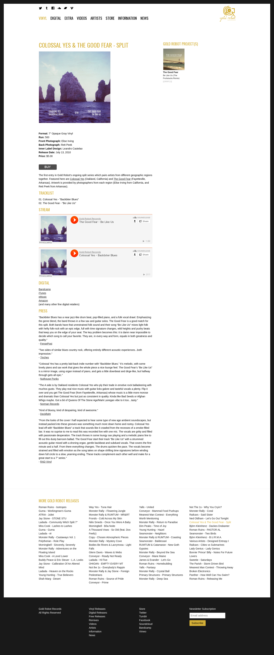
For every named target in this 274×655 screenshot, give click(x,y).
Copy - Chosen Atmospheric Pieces (108, 537)
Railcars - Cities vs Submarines (206, 544)
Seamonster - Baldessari (153, 541)
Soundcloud (146, 624)
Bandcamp (45, 289)
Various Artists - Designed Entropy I (209, 541)
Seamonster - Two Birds (202, 533)
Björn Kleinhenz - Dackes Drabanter (209, 526)
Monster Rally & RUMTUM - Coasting (160, 537)
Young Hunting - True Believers (56, 575)
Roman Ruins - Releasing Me (205, 578)
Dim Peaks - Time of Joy (153, 526)
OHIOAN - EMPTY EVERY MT (106, 563)
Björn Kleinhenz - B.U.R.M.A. (205, 537)
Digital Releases (98, 612)
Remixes (94, 620)
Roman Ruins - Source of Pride (106, 578)
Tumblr (143, 616)
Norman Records (49, 404)
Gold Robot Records (228, 14)
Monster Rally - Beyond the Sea (157, 552)
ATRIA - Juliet (46, 514)
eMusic (43, 296)
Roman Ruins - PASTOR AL (205, 529)
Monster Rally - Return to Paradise (158, 522)
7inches (44, 357)
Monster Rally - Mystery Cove (105, 541)
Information (127, 18)
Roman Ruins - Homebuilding (155, 563)
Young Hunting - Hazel (151, 529)
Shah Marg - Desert (50, 578)
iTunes (42, 293)
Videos (82, 18)
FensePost (46, 343)
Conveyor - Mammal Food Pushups (159, 510)
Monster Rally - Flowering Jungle (107, 510)
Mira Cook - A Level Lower (53, 556)
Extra (69, 18)
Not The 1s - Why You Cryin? (205, 507)
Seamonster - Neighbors (153, 533)
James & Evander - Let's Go (155, 559)
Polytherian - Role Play (51, 541)
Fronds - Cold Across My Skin (105, 518)
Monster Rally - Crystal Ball (154, 571)
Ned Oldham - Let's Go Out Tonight (209, 518)
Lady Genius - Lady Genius (204, 548)
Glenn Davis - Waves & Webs (105, 552)
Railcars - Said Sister (201, 514)
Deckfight (45, 414)
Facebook (144, 620)
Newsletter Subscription (202, 608)
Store (110, 18)
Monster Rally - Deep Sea (153, 578)
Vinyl (43, 18)
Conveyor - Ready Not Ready (105, 556)
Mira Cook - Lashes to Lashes (55, 526)
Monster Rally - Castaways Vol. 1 (57, 537)
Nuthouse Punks (49, 378)
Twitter (143, 612)
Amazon (43, 300)
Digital (55, 18)
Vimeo (142, 631)
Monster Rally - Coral (201, 510)
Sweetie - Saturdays (200, 559)
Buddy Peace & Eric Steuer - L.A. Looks (61, 559)
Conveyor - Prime (99, 582)
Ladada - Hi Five (98, 559)
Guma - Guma (47, 529)
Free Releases (97, 616)
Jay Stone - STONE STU (53, 518)
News (144, 18)
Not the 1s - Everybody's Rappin (107, 567)
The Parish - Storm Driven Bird (206, 563)
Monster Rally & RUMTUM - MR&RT (109, 514)
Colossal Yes (77, 178)
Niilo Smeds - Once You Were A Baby (110, 522)
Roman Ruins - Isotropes (53, 507)
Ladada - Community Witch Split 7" (58, 522)
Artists (96, 18)
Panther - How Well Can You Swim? (209, 575)
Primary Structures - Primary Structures (161, 575)
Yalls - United (146, 507)
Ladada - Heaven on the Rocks (56, 571)
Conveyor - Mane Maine (152, 556)
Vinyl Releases (97, 608)
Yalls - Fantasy (147, 567)
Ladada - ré (45, 533)
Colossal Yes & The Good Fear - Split (210, 522)
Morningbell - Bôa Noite (102, 526)
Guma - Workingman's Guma (55, 510)
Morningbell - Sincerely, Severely (57, 544)
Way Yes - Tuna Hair (100, 507)
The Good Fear (122, 178)
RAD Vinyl (46, 461)
